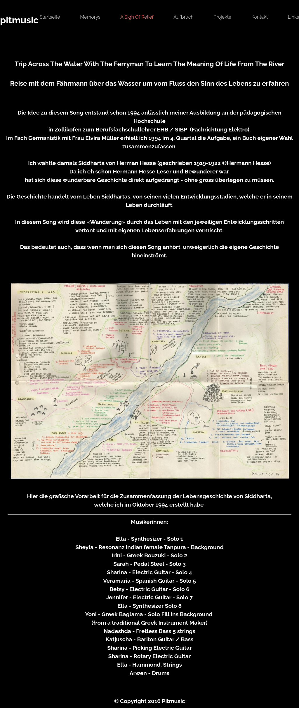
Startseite (50, 17)
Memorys (90, 17)
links (293, 17)
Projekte (222, 17)
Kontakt (259, 17)
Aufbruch (183, 17)
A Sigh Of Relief (137, 17)
